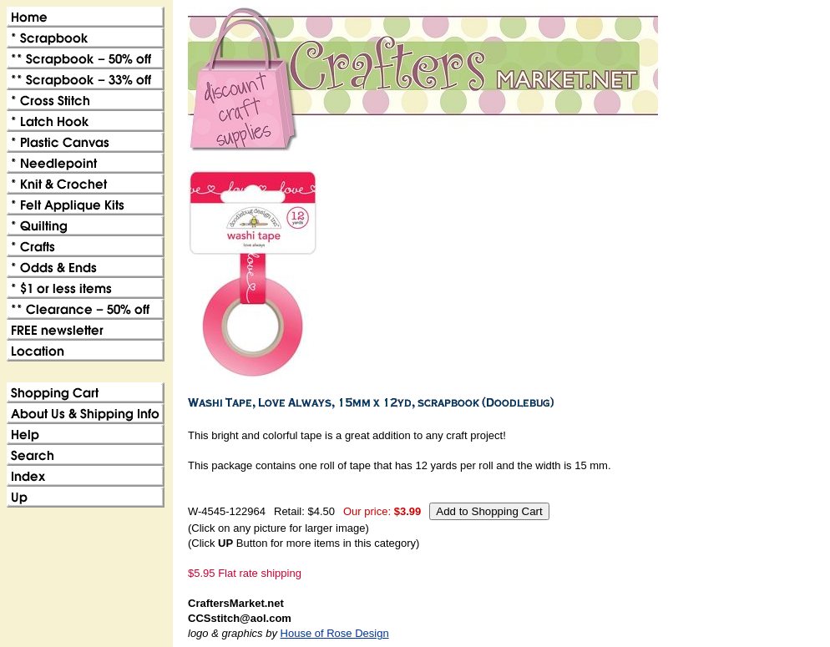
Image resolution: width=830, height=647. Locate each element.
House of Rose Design (335, 633)
